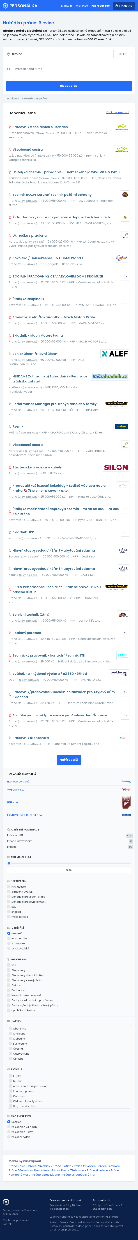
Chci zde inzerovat (117, 112)
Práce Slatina (62, 1166)
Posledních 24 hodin (22, 1127)
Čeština (16, 1048)
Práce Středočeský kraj (78, 1175)
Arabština (17, 1038)
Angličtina (17, 1033)
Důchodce (16, 990)
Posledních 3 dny (20, 1132)
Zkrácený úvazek (20, 892)
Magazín (66, 6)
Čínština (16, 1059)
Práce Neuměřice (46, 1170)
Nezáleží (14, 933)
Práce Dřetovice (20, 1170)
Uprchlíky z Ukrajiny (21, 1010)
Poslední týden (18, 1137)
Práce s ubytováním (20, 841)
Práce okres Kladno (46, 1175)
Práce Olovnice (109, 1166)
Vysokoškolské (18, 948)
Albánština (17, 1028)
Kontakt (8, 1224)
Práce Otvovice (85, 1166)
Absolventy (16, 970)
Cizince (14, 985)
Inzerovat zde (100, 6)
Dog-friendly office (23, 1106)
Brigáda (12, 847)
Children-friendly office (26, 1101)
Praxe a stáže (17, 917)
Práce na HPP (15, 835)
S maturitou (16, 943)
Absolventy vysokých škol (25, 980)
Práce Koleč (17, 1166)
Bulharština (18, 1043)
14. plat (15, 1081)
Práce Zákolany (39, 1166)
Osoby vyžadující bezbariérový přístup (33, 1005)
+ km (122, 54)
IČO (11, 907)
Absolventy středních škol (25, 975)
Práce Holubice (97, 1170)
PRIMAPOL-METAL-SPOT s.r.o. (24, 815)
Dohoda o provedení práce (26, 897)
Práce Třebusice (72, 1170)
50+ (11, 965)
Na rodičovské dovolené (24, 995)
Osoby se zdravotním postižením (30, 1000)
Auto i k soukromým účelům (29, 1086)
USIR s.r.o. (12, 802)
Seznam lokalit (102, 1200)
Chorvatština (19, 1053)
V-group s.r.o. (15, 789)
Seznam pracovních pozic (66, 1200)
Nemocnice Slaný (18, 781)
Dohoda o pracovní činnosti (26, 902)
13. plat (15, 1076)
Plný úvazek (16, 887)
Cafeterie (17, 1096)
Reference (81, 6)
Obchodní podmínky (16, 1220)
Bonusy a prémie (21, 1091)
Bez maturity (17, 938)
